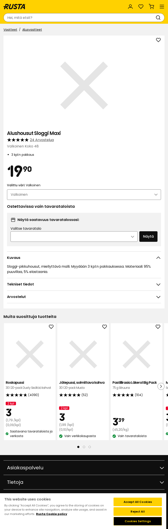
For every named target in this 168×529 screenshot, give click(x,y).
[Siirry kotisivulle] (15, 6)
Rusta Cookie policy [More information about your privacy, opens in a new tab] (51, 514)
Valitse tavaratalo (25, 228)
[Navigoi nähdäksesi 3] (90, 447)
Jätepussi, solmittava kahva (83, 385)
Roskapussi (30, 385)
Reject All (138, 511)
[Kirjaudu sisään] (130, 6)
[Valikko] (162, 6)
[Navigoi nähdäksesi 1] (78, 447)
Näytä (148, 236)
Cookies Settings (138, 521)
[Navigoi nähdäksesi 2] (84, 447)
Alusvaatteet (32, 29)
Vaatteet (10, 29)
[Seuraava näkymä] (161, 386)
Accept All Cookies (138, 502)
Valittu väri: (23, 185)
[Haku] (159, 17)
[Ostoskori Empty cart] (151, 6)
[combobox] (79, 17)
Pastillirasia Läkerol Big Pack (136, 385)
